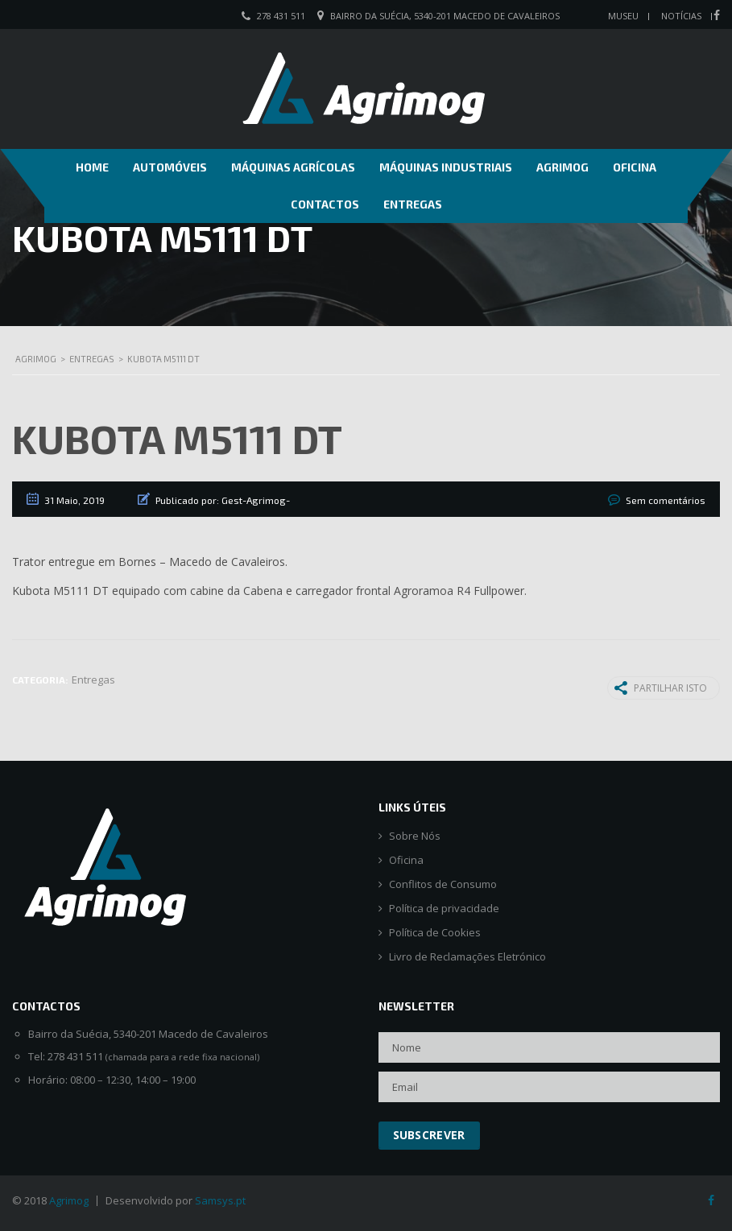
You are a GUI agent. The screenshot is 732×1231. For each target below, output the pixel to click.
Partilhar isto (660, 687)
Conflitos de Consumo (443, 884)
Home (92, 167)
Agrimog (562, 167)
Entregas (412, 204)
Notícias (681, 16)
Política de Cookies (435, 932)
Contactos (325, 204)
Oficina (634, 167)
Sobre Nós (414, 836)
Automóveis (170, 167)
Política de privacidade (444, 908)
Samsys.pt (220, 1200)
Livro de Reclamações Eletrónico (467, 957)
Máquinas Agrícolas (293, 167)
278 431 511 (281, 16)
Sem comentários (665, 500)
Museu (623, 16)
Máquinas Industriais (445, 167)
